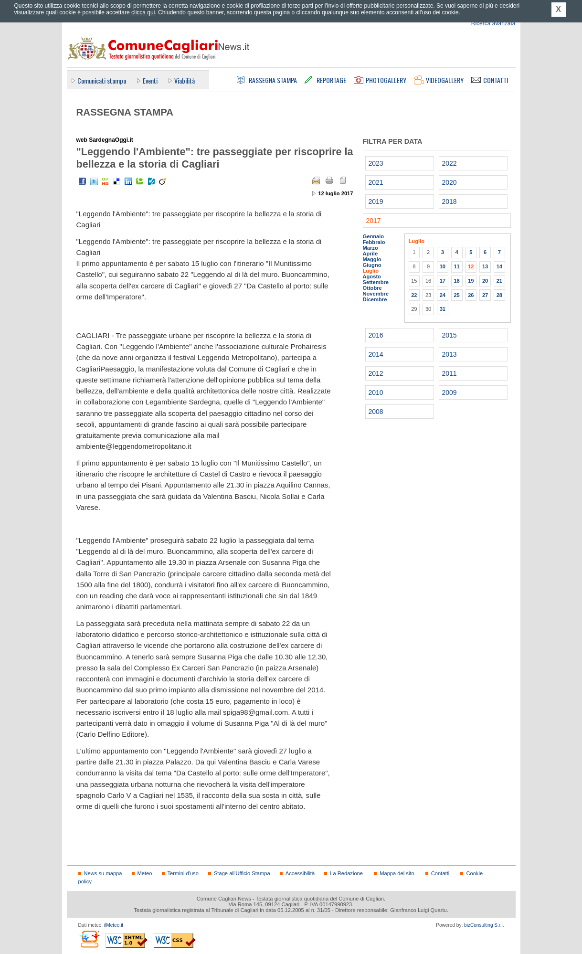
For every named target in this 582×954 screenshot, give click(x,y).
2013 (449, 354)
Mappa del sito (397, 873)
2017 (373, 220)
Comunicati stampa (101, 80)
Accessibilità (300, 873)
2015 (449, 335)
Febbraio (374, 242)
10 (442, 266)
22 (414, 295)
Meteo (145, 873)
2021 (376, 182)
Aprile (370, 253)
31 (442, 309)
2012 (376, 373)
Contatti (440, 873)
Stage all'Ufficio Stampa (242, 873)
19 (471, 281)
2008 (376, 411)
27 (485, 295)
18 (456, 281)
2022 (449, 163)
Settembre (376, 282)
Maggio (372, 259)
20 (485, 281)
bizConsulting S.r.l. (484, 925)
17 (442, 281)
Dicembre (375, 299)
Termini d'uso (183, 873)
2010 (376, 392)
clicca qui (143, 12)
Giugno (372, 265)
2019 (376, 201)
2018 (449, 201)
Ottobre (372, 288)
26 (471, 295)
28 (499, 295)
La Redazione (346, 873)
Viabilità (184, 80)
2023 (376, 163)
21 (499, 281)
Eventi (150, 80)
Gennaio (373, 236)
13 (485, 266)
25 (456, 295)
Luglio (371, 271)
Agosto (372, 276)
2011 (449, 373)
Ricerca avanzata (493, 23)
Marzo (370, 248)
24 (442, 295)
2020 (449, 182)
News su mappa (103, 873)
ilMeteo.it (113, 925)
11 (456, 266)
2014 (376, 354)
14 (499, 266)
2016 (376, 335)
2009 (449, 392)
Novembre (376, 294)
